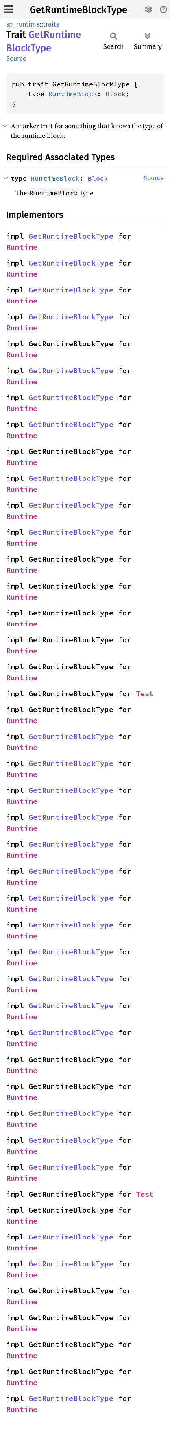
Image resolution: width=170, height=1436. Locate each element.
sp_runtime (23, 24)
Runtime (21, 247)
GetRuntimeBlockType (78, 9)
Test (145, 693)
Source (16, 58)
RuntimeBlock (72, 94)
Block (115, 94)
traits (51, 24)
